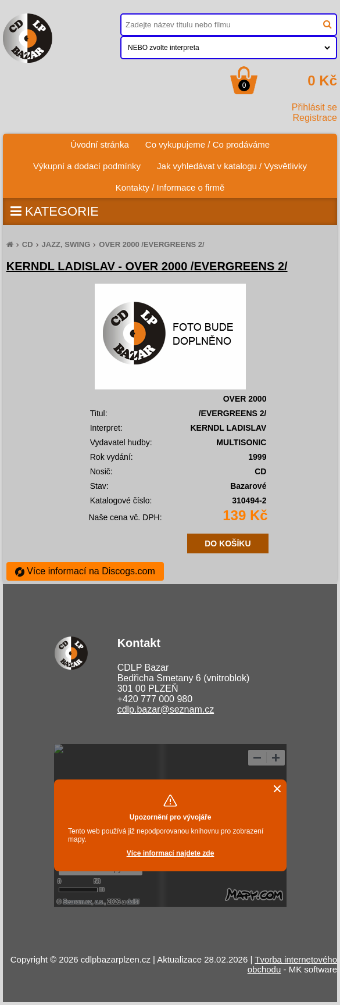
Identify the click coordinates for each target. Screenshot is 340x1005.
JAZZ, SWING (66, 244)
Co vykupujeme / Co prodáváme (207, 144)
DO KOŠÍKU (227, 543)
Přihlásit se (314, 107)
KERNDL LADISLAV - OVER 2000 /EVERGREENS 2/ (147, 266)
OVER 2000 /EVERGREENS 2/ (151, 244)
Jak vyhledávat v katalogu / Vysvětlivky (232, 166)
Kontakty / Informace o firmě (170, 187)
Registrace (315, 118)
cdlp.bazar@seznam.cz (165, 709)
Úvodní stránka (103, 141)
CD (27, 244)
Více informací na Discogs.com (85, 571)
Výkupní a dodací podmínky (87, 166)
